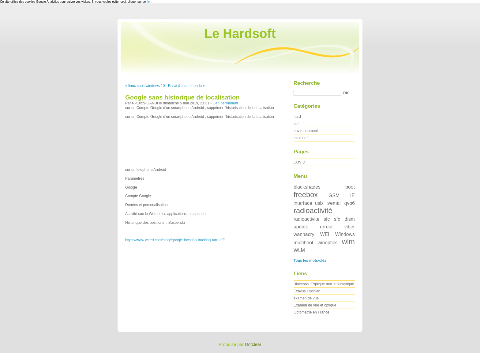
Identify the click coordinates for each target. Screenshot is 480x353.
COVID (299, 162)
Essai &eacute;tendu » (186, 86)
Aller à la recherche (462, 4)
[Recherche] (317, 93)
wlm (348, 242)
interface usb (308, 203)
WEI (324, 234)
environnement (306, 131)
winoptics (327, 242)
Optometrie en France (311, 312)
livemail (333, 203)
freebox (306, 194)
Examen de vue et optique (315, 305)
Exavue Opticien (307, 291)
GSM (333, 195)
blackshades (307, 187)
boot (350, 187)
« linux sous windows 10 (145, 86)
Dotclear (253, 344)
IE (352, 195)
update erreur (313, 226)
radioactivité (313, 210)
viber (349, 226)
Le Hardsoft (240, 33)
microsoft (301, 138)
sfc (327, 219)
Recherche (307, 83)
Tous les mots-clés (310, 260)
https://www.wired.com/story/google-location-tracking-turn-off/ (175, 240)
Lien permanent (225, 103)
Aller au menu (432, 4)
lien (149, 1)
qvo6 (349, 203)
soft (296, 124)
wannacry (304, 234)
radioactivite (306, 219)
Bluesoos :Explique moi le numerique (324, 284)
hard (297, 117)
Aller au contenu (405, 4)
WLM (299, 250)
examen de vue (306, 298)
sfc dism (344, 219)
